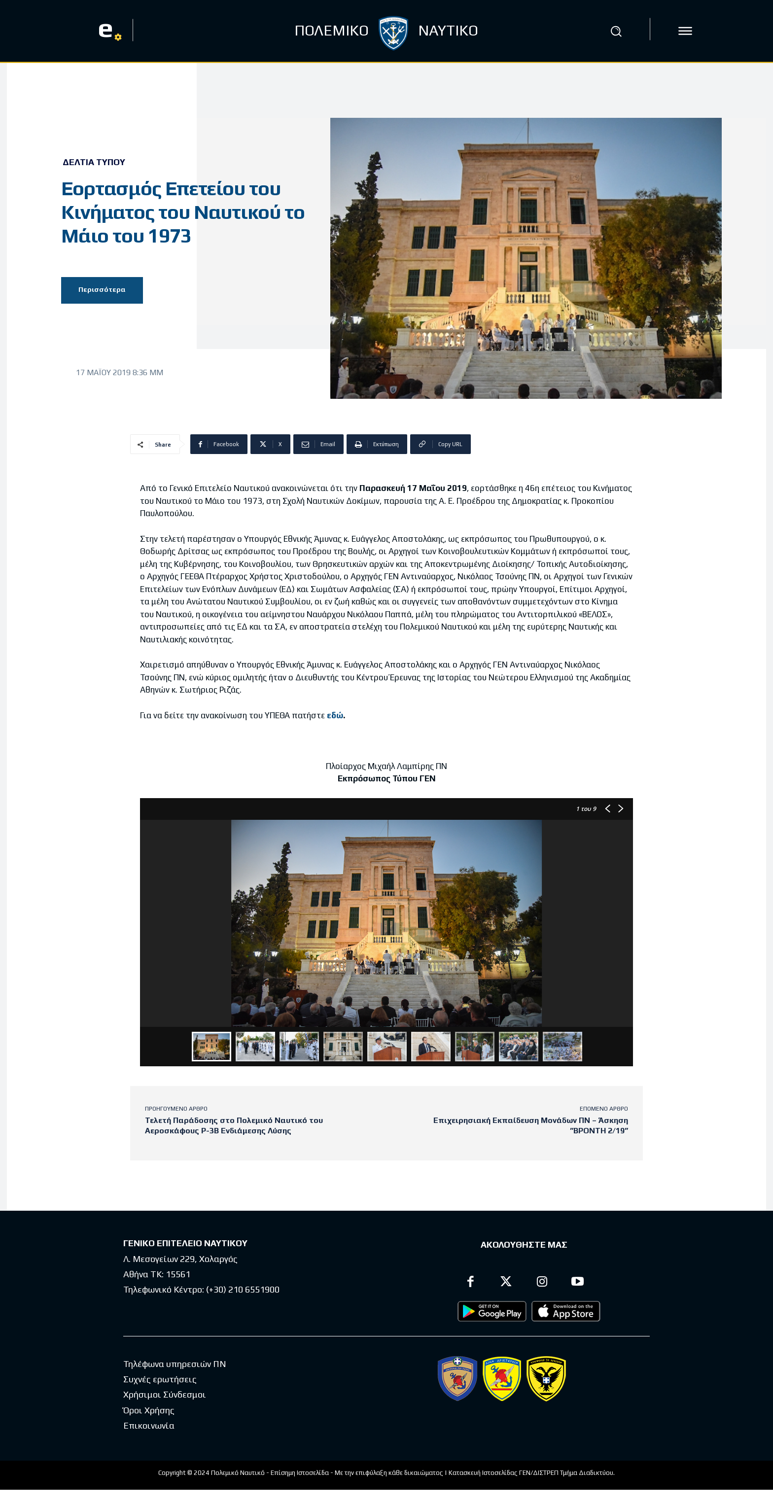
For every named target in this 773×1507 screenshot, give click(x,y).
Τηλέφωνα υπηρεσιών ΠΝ (174, 1364)
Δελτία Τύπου (94, 162)
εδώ (335, 715)
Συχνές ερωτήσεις (160, 1379)
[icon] (685, 31)
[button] (616, 31)
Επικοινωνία (149, 1426)
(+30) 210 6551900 (243, 1290)
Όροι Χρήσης (149, 1410)
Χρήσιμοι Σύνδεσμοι (164, 1395)
